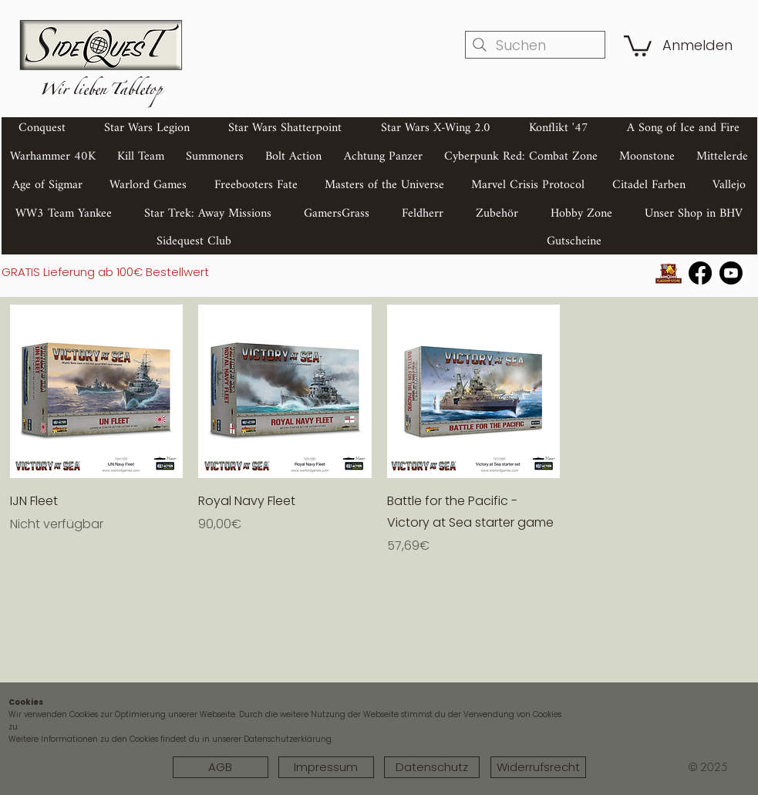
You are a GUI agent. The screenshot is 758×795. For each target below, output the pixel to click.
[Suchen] (535, 45)
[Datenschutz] (432, 767)
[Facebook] (700, 273)
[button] (638, 44)
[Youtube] (731, 273)
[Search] (741, 149)
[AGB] (220, 767)
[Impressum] (326, 767)
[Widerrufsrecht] (538, 767)
